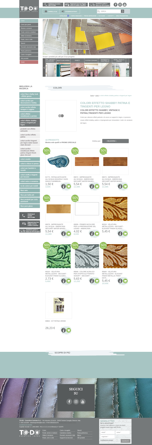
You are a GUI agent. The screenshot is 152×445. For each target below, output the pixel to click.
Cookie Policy (72, 422)
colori (97, 95)
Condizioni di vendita (25, 425)
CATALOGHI (64, 16)
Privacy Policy (63, 422)
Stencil (79, 430)
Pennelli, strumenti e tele (67, 435)
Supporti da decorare (66, 438)
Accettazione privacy (106, 440)
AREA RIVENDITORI (122, 16)
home (92, 95)
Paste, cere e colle (48, 438)
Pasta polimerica (82, 433)
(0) (52, 11)
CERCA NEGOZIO (76, 16)
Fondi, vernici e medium (49, 433)
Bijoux (79, 435)
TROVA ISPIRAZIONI (90, 16)
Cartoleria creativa (65, 433)
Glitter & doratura (47, 435)
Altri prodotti (81, 438)
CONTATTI (110, 16)
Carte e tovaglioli (65, 430)
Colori (44, 430)
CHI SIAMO (101, 16)
